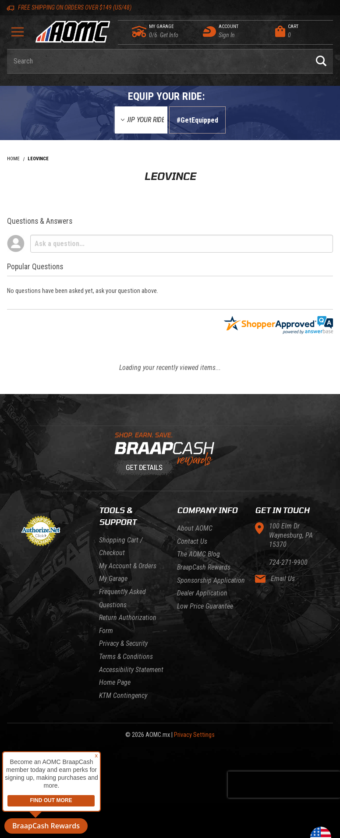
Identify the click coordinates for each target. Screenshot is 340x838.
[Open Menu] (17, 35)
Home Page (115, 682)
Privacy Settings (194, 735)
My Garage (113, 578)
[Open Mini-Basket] (302, 31)
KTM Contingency (123, 695)
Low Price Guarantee (205, 606)
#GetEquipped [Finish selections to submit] (197, 120)
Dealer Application (202, 593)
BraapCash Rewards (203, 567)
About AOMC (194, 528)
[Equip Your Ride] (141, 120)
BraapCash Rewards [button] (46, 826)
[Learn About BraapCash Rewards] (166, 454)
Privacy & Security (123, 643)
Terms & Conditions (126, 656)
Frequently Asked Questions (122, 598)
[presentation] (284, 784)
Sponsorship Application (211, 580)
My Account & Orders (127, 566)
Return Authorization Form (127, 624)
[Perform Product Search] (321, 61)
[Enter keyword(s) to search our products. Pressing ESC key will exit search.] (158, 61)
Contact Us (192, 541)
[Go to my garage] (139, 31)
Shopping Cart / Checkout (121, 546)
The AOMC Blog (198, 554)
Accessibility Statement (131, 669)
